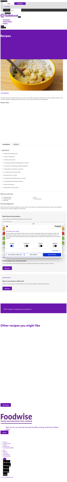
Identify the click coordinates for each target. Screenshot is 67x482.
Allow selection (33, 254)
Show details (55, 250)
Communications (7, 443)
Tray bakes (7, 41)
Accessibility (7, 6)
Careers (5, 445)
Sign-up (4, 432)
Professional (20, 3)
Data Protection (6, 456)
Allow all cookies (52, 254)
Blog (4, 450)
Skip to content (4, 1)
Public (8, 3)
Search (2, 38)
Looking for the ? (8, 447)
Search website (6, 10)
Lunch (6, 45)
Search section (8, 52)
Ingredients (6, 144)
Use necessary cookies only (15, 254)
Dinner (6, 46)
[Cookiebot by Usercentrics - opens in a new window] (55, 226)
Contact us (5, 453)
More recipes (6, 405)
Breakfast (7, 44)
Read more (7, 268)
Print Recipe (5, 93)
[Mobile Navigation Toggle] (2, 27)
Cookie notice (6, 446)
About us (5, 442)
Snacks (6, 48)
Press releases (6, 454)
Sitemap (5, 451)
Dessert (7, 49)
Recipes (5, 23)
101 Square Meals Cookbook (11, 42)
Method (16, 144)
